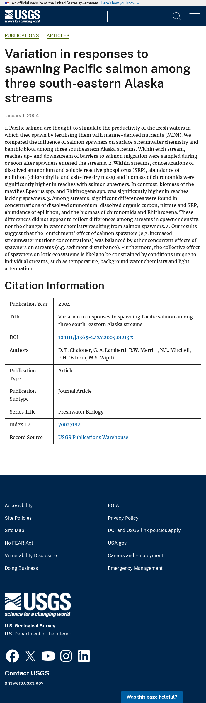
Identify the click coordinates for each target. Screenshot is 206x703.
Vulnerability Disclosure (31, 555)
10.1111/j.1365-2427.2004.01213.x (95, 337)
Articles (58, 35)
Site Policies (18, 518)
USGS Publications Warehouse (93, 437)
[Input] (145, 16)
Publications (22, 35)
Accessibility (19, 505)
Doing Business (21, 568)
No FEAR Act (19, 543)
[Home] (22, 21)
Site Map (14, 530)
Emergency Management (135, 568)
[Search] (177, 16)
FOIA (113, 505)
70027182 (69, 424)
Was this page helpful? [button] (152, 697)
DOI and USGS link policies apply (144, 530)
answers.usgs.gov (24, 683)
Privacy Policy (123, 518)
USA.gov (117, 543)
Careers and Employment (135, 555)
